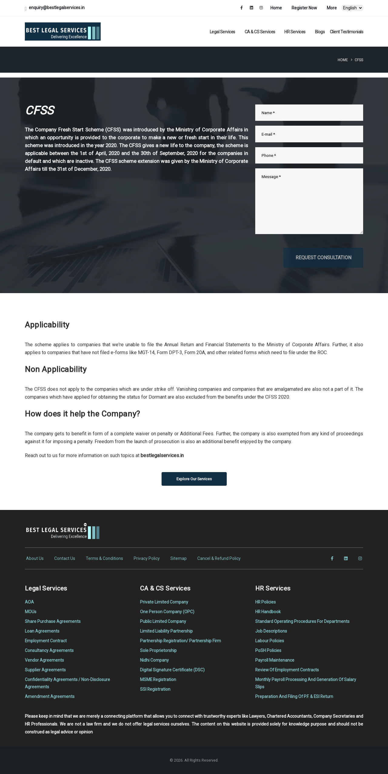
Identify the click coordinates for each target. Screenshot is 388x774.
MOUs (30, 611)
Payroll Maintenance (274, 660)
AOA (29, 602)
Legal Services (222, 31)
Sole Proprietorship (158, 650)
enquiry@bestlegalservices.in (57, 7)
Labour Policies (269, 640)
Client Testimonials (346, 31)
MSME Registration (158, 679)
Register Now (304, 7)
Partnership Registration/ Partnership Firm (180, 640)
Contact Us (64, 558)
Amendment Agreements (50, 696)
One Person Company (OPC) (167, 611)
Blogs (320, 31)
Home (276, 7)
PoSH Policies (268, 650)
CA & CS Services (260, 31)
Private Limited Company (164, 602)
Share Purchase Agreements (53, 621)
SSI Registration (155, 689)
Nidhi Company (154, 660)
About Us (35, 558)
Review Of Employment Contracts (287, 669)
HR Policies (265, 602)
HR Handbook (268, 611)
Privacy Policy (147, 558)
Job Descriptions (271, 631)
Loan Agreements (42, 631)
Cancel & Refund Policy (219, 558)
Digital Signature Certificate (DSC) (172, 669)
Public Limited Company (163, 621)
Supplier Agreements (45, 669)
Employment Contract (46, 640)
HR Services (295, 31)
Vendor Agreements (44, 660)
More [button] (332, 7)
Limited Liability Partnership (166, 631)
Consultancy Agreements (49, 650)
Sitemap (178, 558)
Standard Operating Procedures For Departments (302, 621)
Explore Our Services (194, 479)
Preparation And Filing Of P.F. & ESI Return (294, 696)
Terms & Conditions (104, 558)
